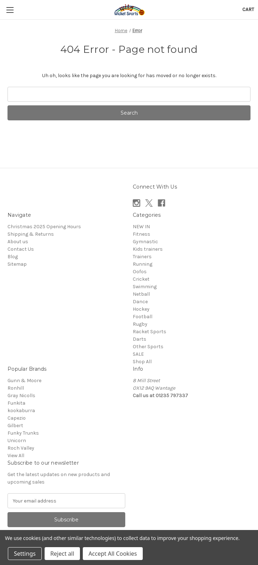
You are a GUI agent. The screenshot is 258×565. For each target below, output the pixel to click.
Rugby (140, 324)
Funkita (16, 403)
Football (142, 317)
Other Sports (148, 347)
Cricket (141, 279)
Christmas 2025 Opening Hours (44, 227)
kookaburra (21, 411)
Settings (25, 554)
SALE (138, 354)
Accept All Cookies (112, 554)
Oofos (140, 272)
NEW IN (141, 227)
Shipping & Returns (30, 234)
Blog (12, 257)
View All (15, 455)
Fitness (141, 234)
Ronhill (15, 388)
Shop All (142, 362)
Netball (141, 294)
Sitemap (17, 264)
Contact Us (20, 249)
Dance (140, 302)
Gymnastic (145, 242)
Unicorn (16, 441)
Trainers (142, 257)
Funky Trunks (23, 433)
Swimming (145, 287)
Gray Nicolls (21, 395)
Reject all (62, 554)
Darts (139, 339)
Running (142, 264)
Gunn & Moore (24, 381)
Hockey (141, 309)
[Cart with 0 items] (248, 9)
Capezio (16, 418)
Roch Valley (20, 448)
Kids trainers (148, 249)
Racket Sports (149, 332)
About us (17, 242)
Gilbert (15, 425)
